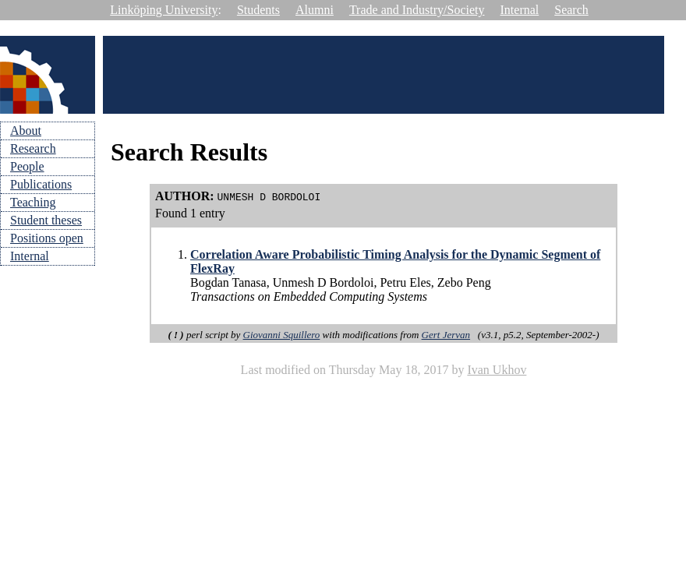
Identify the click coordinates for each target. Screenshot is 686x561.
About (25, 130)
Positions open (46, 238)
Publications (41, 184)
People (27, 166)
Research (33, 148)
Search (571, 9)
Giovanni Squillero (281, 334)
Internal (519, 9)
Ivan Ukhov (496, 369)
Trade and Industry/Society (417, 9)
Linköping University (163, 9)
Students (258, 9)
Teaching (32, 202)
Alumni (314, 9)
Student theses (46, 220)
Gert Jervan (446, 334)
